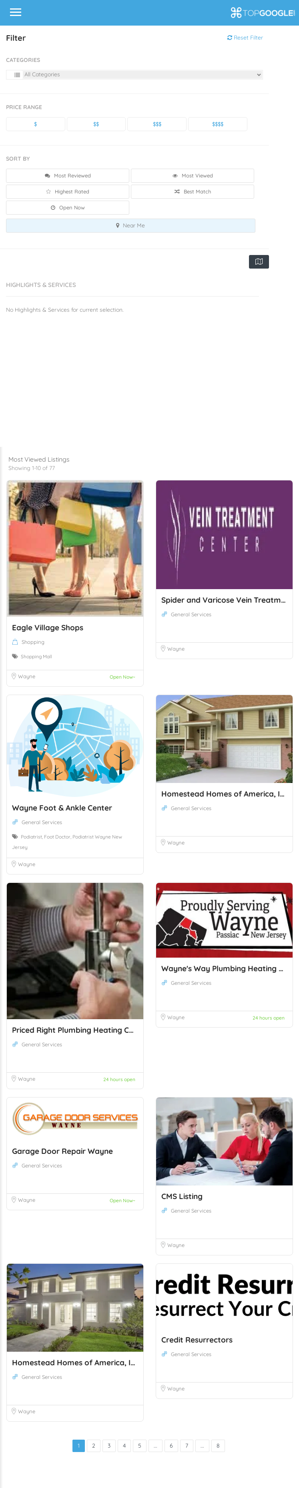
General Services (191, 614)
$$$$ (217, 124)
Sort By (18, 158)
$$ (96, 124)
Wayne (26, 676)
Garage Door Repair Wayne (62, 1151)
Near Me (130, 225)
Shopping (33, 642)
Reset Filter (245, 37)
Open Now (68, 207)
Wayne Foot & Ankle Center (62, 808)
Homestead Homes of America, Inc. (225, 794)
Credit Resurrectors (197, 1340)
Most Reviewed (68, 175)
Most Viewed (193, 175)
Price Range (24, 107)
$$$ (157, 124)
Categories (23, 60)
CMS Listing (182, 1196)
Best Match (193, 191)
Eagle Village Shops (47, 627)
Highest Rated (67, 191)
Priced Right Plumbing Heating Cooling (81, 1030)
